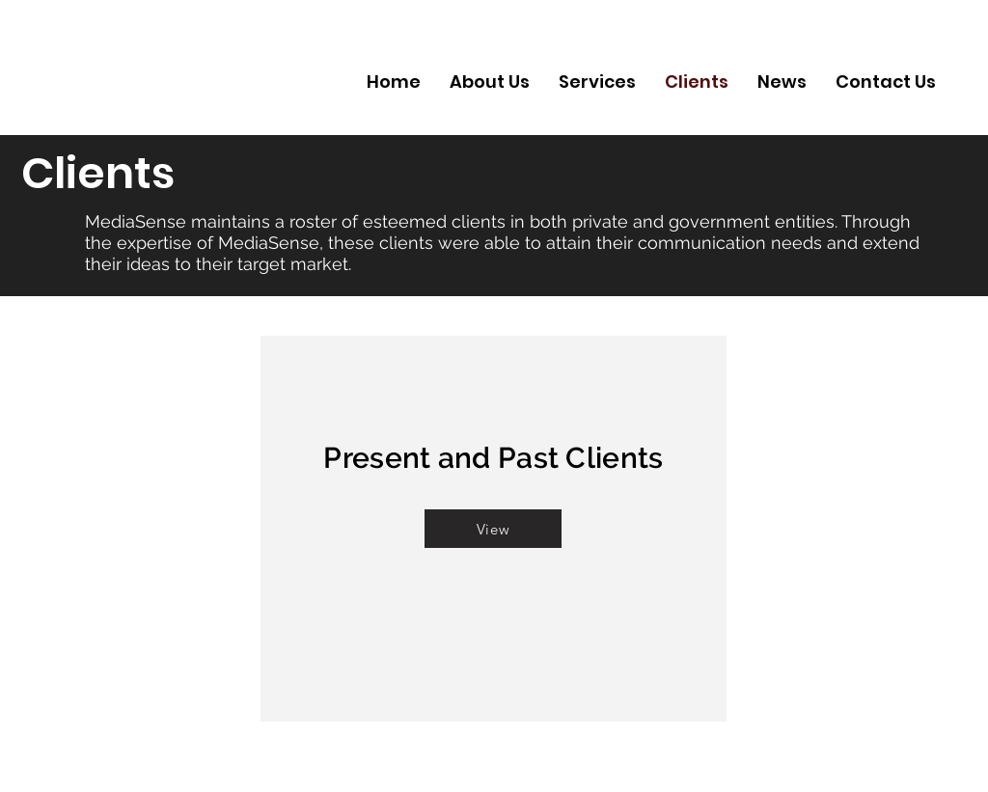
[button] (493, 528)
